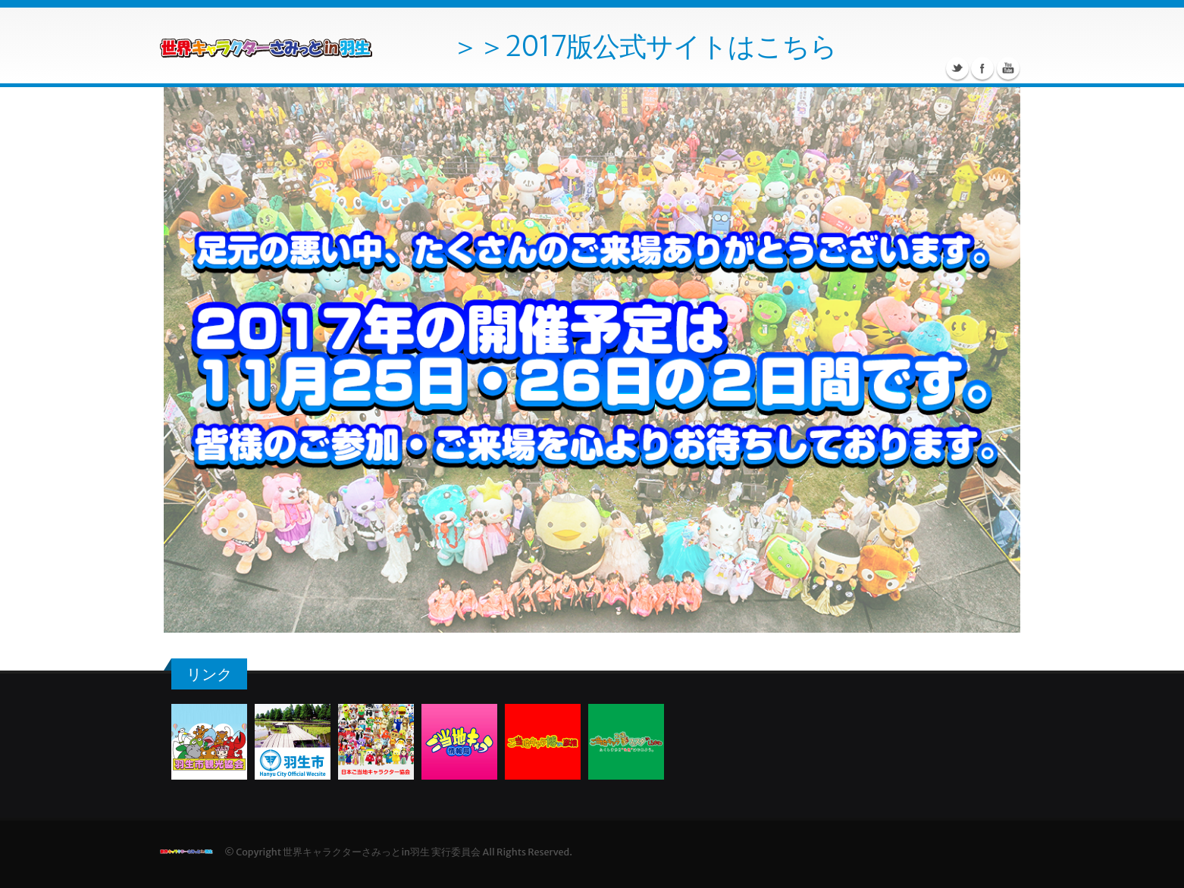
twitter (957, 68)
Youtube (1008, 68)
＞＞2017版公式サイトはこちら (644, 46)
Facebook (982, 68)
